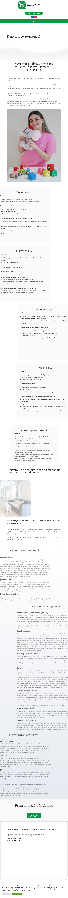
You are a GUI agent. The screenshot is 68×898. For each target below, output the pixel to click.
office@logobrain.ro (17, 838)
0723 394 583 (16, 841)
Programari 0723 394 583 (34, 13)
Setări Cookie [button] (6, 894)
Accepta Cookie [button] (17, 894)
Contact (34, 815)
